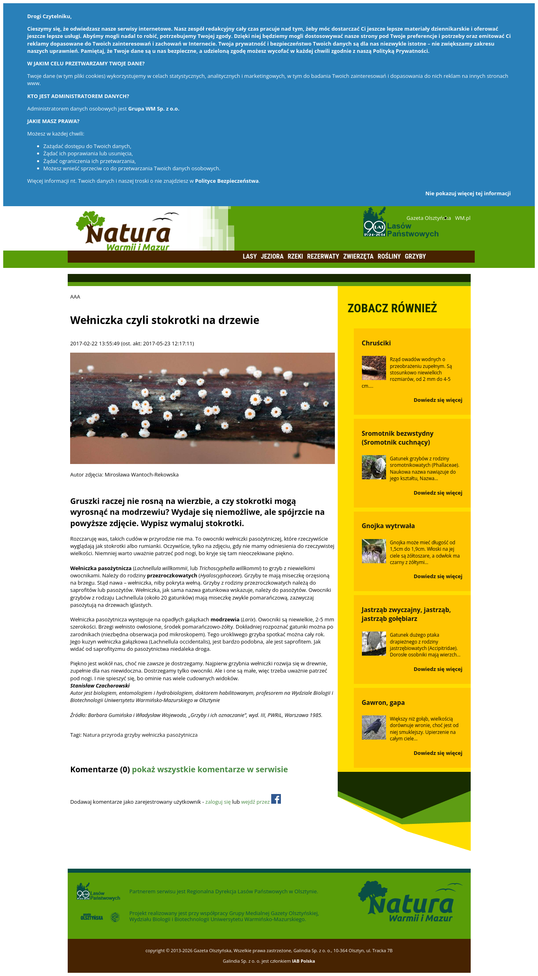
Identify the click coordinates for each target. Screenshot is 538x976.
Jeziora (272, 256)
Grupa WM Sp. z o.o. (153, 108)
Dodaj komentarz (91, 785)
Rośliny (389, 256)
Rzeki (295, 256)
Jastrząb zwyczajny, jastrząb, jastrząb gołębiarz (406, 614)
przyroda (112, 734)
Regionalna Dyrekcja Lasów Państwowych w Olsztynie (252, 891)
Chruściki (376, 343)
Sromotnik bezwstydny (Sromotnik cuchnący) (398, 438)
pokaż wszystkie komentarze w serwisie (210, 769)
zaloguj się (218, 801)
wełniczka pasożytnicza (170, 734)
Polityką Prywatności (400, 50)
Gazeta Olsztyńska (429, 218)
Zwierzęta (358, 256)
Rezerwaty (323, 256)
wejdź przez (260, 801)
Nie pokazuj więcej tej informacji (468, 193)
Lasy (250, 256)
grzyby (132, 734)
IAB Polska (303, 961)
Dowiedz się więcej (438, 399)
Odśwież (124, 785)
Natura (91, 734)
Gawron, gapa (383, 702)
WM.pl (462, 218)
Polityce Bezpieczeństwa (227, 180)
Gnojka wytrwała (388, 525)
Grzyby (415, 256)
